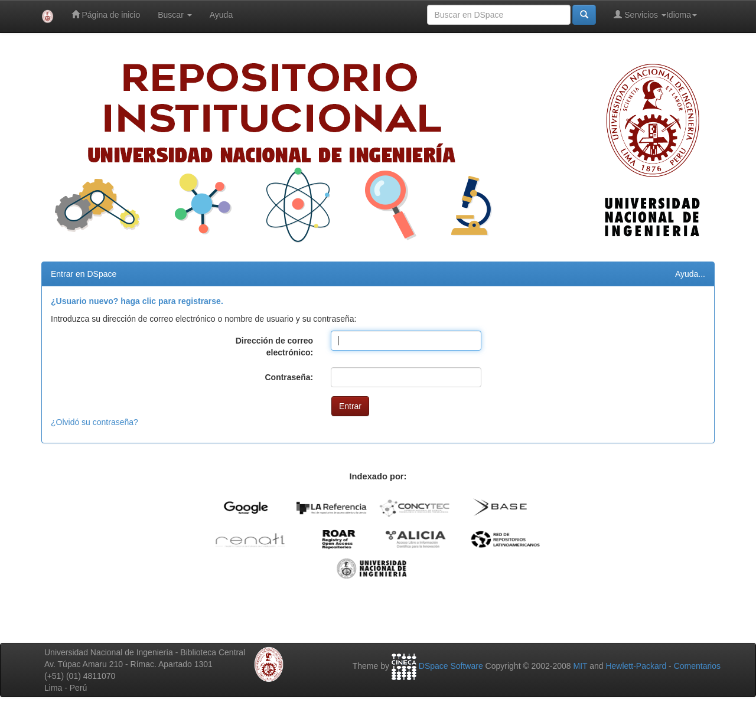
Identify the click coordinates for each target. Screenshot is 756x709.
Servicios (640, 14)
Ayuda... (690, 274)
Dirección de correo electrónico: (275, 346)
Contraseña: (289, 377)
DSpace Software (451, 666)
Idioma (681, 14)
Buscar (174, 14)
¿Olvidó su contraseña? (94, 422)
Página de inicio (106, 14)
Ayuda (221, 14)
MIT (580, 666)
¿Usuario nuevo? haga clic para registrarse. (137, 301)
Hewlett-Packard (635, 666)
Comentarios (697, 666)
